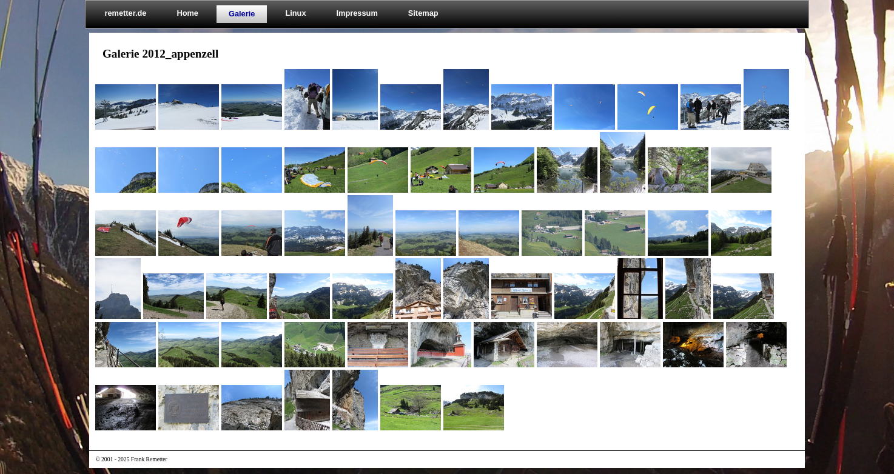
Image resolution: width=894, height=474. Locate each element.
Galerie (242, 13)
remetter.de (125, 13)
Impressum (357, 13)
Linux (295, 13)
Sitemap (423, 13)
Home (187, 13)
